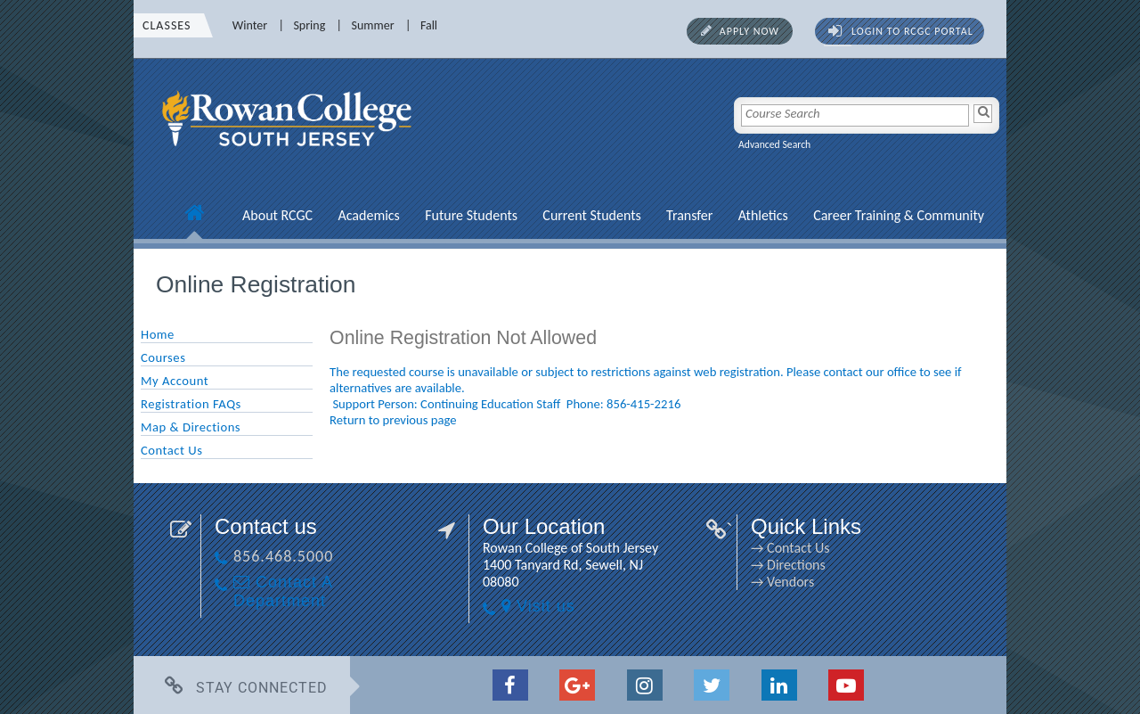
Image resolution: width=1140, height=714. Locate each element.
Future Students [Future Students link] (471, 215)
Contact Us (171, 450)
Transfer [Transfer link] (689, 215)
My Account (174, 381)
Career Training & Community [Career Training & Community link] (898, 215)
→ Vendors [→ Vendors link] (782, 581)
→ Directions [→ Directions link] (788, 564)
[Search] (982, 113)
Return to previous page (393, 420)
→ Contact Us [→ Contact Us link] (790, 547)
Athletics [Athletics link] (763, 215)
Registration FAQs (191, 404)
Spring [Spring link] (309, 25)
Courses (163, 357)
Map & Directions (190, 427)
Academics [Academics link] (368, 215)
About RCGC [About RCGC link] (277, 215)
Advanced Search (774, 144)
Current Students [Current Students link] (591, 215)
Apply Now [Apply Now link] (749, 31)
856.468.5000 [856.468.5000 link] (283, 556)
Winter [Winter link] (249, 25)
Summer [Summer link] (373, 25)
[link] (289, 156)
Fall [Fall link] (428, 25)
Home (158, 334)
